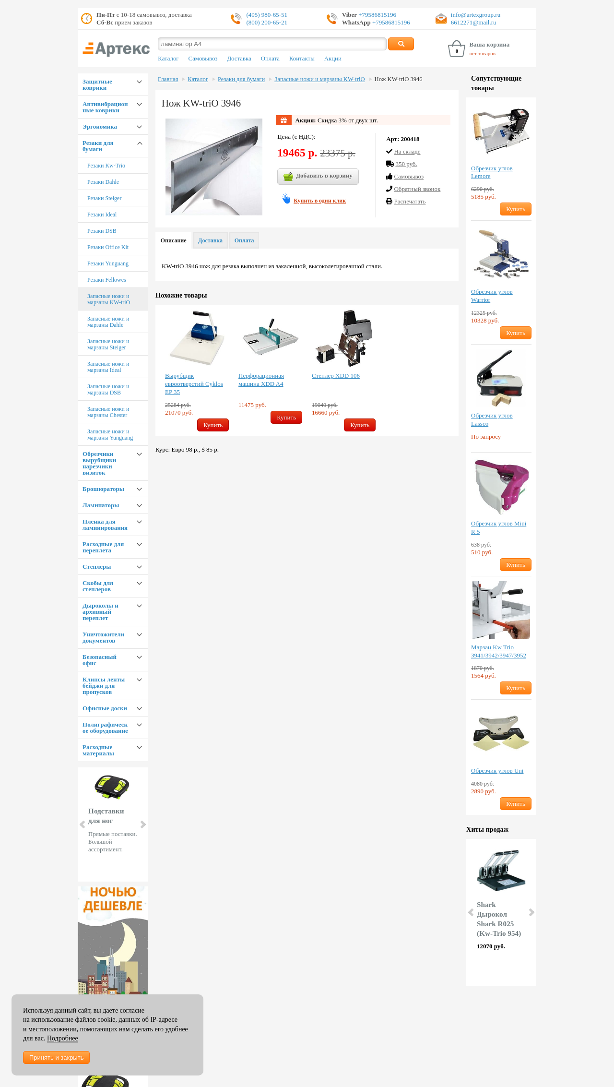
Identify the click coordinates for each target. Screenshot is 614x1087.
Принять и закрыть (56, 1057)
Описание (174, 240)
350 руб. (406, 163)
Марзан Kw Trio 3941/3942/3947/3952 (498, 651)
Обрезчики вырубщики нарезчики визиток (100, 463)
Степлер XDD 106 (336, 375)
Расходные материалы (98, 750)
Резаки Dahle (103, 182)
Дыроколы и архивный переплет (100, 611)
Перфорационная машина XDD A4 (261, 379)
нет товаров (482, 53)
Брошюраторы (103, 488)
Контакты (302, 58)
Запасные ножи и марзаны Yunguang (110, 434)
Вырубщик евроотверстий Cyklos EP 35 (194, 383)
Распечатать (409, 201)
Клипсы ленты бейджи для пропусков (104, 685)
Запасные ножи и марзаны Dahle (108, 321)
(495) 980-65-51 (266, 14)
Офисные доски (105, 708)
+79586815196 (376, 14)
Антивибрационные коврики (105, 107)
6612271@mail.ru (473, 22)
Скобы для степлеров (98, 586)
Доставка (239, 58)
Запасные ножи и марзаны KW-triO (108, 299)
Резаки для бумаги (98, 146)
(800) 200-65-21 (266, 22)
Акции (333, 58)
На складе (407, 151)
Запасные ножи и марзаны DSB (108, 389)
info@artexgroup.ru (475, 14)
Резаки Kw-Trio (106, 165)
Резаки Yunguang (108, 263)
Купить (213, 425)
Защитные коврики (97, 84)
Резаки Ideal (102, 214)
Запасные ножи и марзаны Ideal (108, 366)
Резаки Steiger (104, 198)
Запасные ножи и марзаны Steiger (108, 344)
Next (142, 824)
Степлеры (97, 566)
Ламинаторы (101, 505)
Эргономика (100, 126)
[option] (197, 370)
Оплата (270, 58)
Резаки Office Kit (108, 247)
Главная (168, 79)
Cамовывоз (409, 176)
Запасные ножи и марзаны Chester (108, 412)
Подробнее (62, 1038)
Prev (83, 824)
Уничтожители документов (103, 637)
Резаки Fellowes (106, 279)
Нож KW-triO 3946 (399, 79)
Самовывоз (203, 58)
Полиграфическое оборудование (105, 727)
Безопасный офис (100, 660)
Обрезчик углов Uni (497, 770)
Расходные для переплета (103, 547)
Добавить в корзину (318, 176)
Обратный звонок (417, 188)
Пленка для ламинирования (105, 524)
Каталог (168, 58)
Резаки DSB (102, 230)
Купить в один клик (320, 200)
